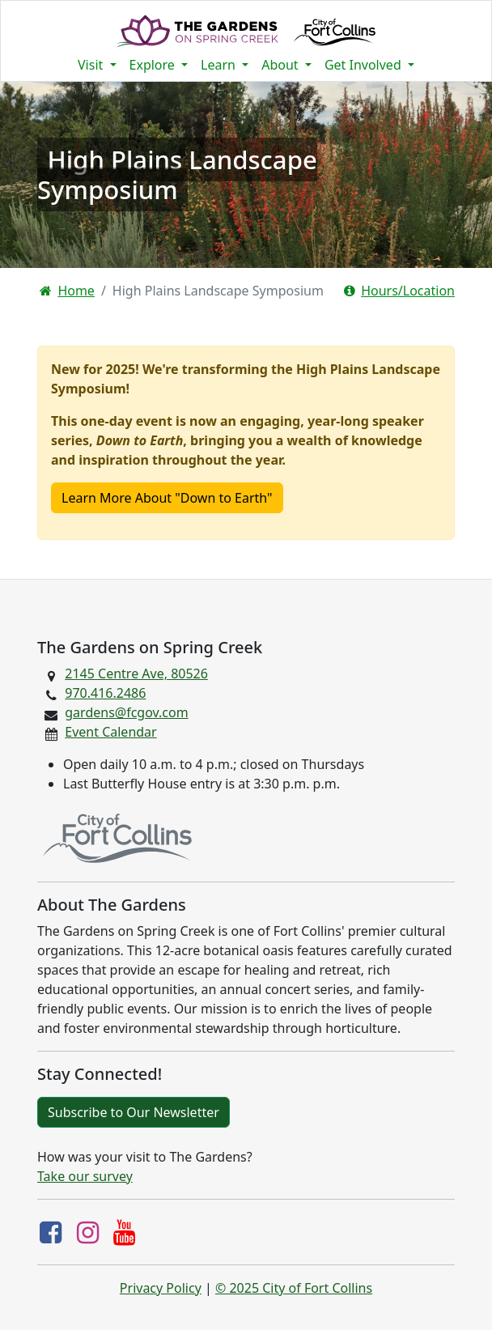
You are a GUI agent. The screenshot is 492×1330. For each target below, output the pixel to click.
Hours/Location (399, 291)
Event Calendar (110, 732)
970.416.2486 (105, 693)
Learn (220, 65)
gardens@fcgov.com (126, 712)
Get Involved (364, 65)
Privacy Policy (160, 1288)
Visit (92, 65)
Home (67, 291)
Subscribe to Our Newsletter (133, 1112)
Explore (153, 65)
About (281, 65)
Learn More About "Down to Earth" (167, 498)
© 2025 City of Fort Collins (293, 1288)
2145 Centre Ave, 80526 (136, 673)
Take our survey (85, 1176)
